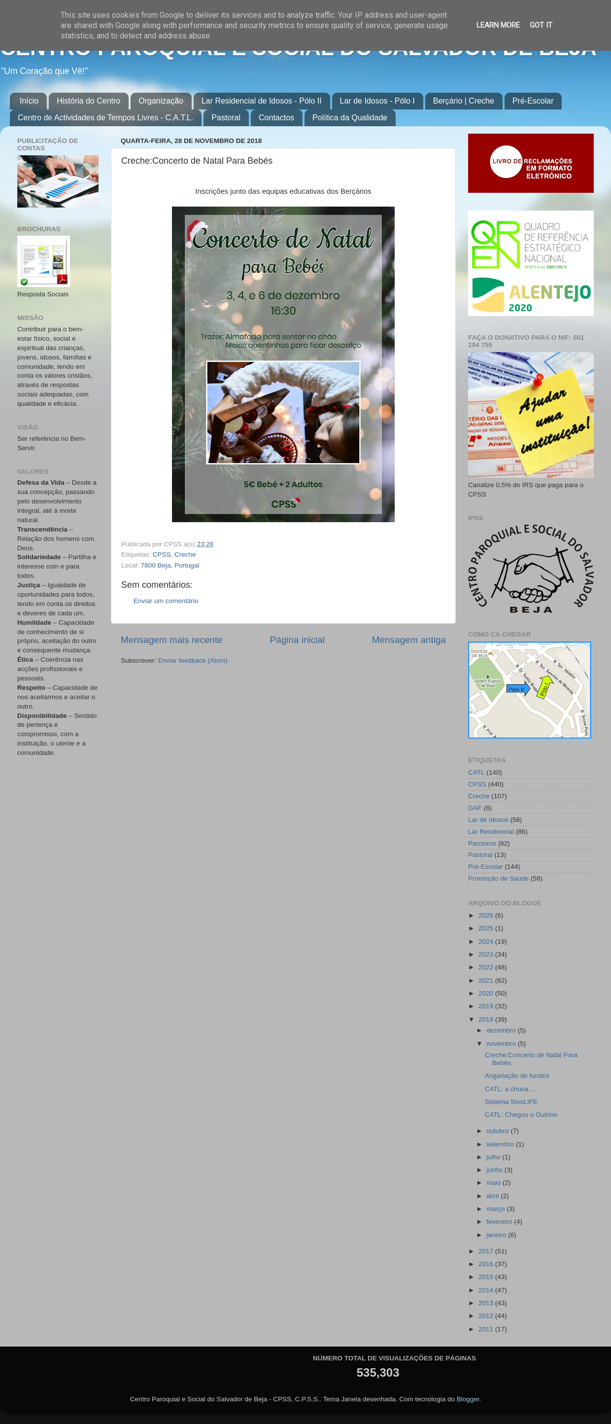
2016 (486, 1264)
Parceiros (482, 843)
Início (29, 101)
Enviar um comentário (166, 601)
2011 (486, 1329)
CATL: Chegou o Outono (521, 1114)
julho (494, 1157)
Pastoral (225, 117)
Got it (541, 25)
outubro (498, 1131)
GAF (475, 808)
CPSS (162, 554)
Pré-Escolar (533, 101)
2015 (486, 1277)
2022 (486, 967)
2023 (486, 954)
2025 (486, 928)
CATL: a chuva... (509, 1089)
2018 (486, 1019)
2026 (486, 915)
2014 (486, 1290)
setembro (501, 1144)
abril (493, 1196)
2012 (486, 1315)
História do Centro (88, 101)
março (496, 1208)
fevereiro (500, 1221)
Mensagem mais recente (172, 640)
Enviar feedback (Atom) (193, 660)
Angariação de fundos (517, 1075)
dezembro (502, 1030)
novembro (502, 1043)
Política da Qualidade (349, 117)
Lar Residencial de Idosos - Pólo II (262, 101)
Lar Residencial (491, 831)
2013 (486, 1303)
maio (494, 1182)
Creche (185, 554)
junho (495, 1170)
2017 (486, 1251)
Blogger (468, 1399)
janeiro (497, 1235)
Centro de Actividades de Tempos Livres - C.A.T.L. (105, 117)
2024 (486, 941)
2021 (486, 980)
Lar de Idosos (488, 819)
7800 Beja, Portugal (170, 565)
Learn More (498, 25)
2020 (486, 993)
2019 (486, 1006)
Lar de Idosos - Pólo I (377, 101)
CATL (476, 772)
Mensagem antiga (409, 640)
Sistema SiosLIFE (511, 1101)
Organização (160, 101)
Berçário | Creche (463, 101)
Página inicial (297, 640)
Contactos (276, 117)
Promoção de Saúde (498, 878)
